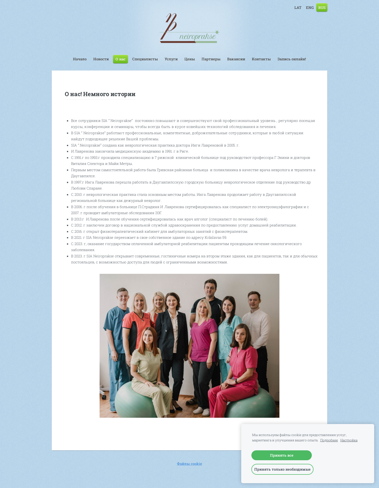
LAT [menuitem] (297, 7)
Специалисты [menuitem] (145, 59)
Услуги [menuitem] (171, 59)
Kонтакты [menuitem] (261, 59)
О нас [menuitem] (120, 59)
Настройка (348, 440)
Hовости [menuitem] (101, 59)
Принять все (281, 455)
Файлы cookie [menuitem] (189, 463)
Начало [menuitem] (80, 59)
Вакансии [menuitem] (236, 59)
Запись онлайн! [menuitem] (291, 59)
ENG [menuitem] (310, 7)
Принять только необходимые (282, 469)
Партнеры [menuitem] (211, 59)
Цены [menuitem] (189, 59)
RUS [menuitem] (322, 7)
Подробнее (329, 440)
